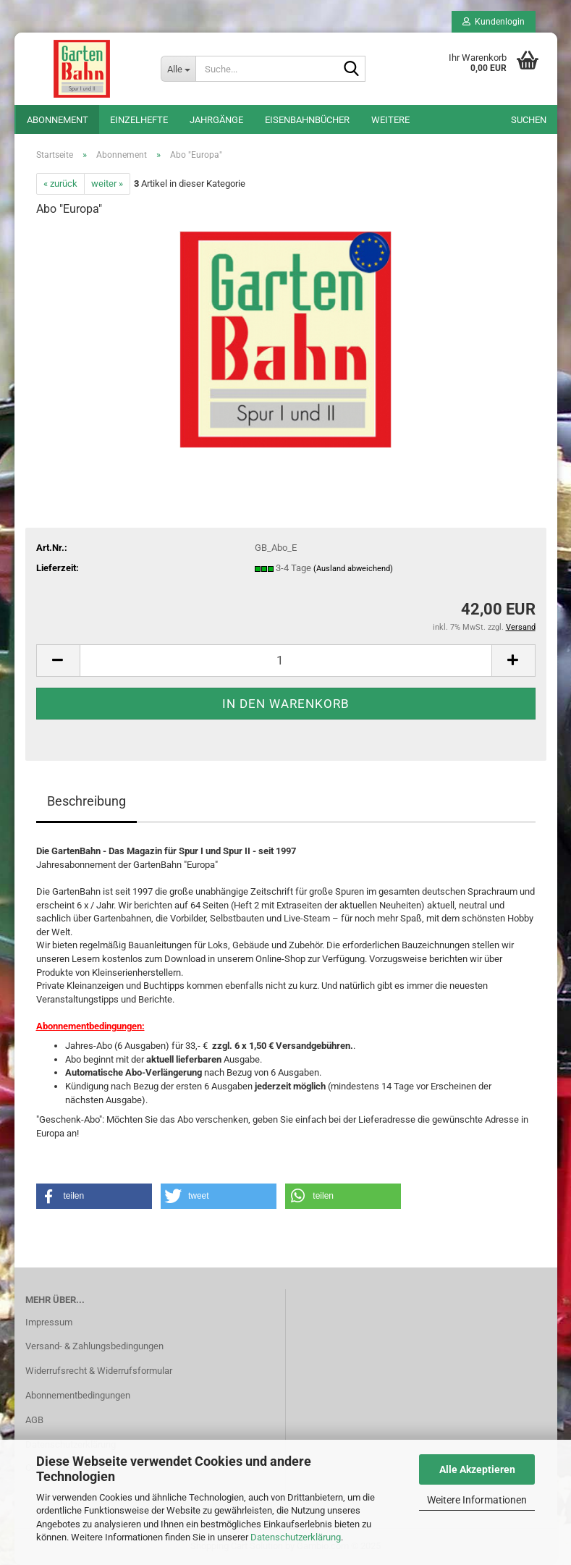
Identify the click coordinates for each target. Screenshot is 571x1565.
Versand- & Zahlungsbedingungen (94, 1346)
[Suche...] (178, 69)
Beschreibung (86, 801)
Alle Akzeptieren (477, 1469)
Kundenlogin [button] (493, 22)
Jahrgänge (216, 119)
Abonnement (57, 119)
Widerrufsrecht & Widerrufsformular (98, 1370)
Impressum (48, 1322)
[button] (58, 660)
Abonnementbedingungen (77, 1395)
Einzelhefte (139, 119)
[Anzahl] (286, 660)
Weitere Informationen (477, 1500)
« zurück (60, 183)
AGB (34, 1419)
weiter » (107, 183)
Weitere (390, 119)
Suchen (528, 119)
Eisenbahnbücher (307, 119)
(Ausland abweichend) (353, 568)
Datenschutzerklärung (295, 1537)
